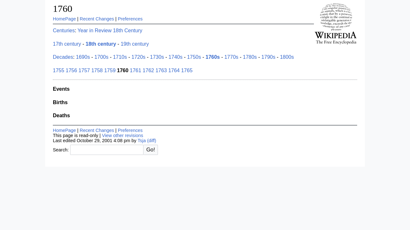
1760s (213, 57)
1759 (110, 70)
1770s (231, 57)
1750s (194, 57)
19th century (135, 44)
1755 (58, 70)
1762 (148, 70)
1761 (135, 70)
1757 (84, 70)
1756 (71, 70)
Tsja (142, 140)
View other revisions (122, 135)
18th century (101, 44)
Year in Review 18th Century (110, 30)
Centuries (64, 30)
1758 (97, 70)
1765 (187, 70)
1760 (62, 8)
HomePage (64, 18)
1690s (83, 57)
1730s (157, 57)
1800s (287, 57)
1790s (268, 57)
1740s (175, 57)
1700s (101, 57)
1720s (138, 57)
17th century (67, 44)
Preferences (130, 18)
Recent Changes (97, 18)
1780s (250, 57)
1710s (120, 57)
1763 (161, 70)
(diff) (151, 140)
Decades (63, 57)
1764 (174, 70)
